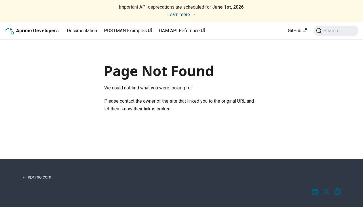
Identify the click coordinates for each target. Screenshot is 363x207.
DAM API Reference (182, 30)
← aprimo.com (36, 177)
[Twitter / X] (326, 192)
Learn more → (181, 14)
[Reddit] (337, 192)
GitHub (297, 30)
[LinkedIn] (315, 192)
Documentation (82, 30)
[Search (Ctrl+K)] (336, 31)
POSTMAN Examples (128, 30)
